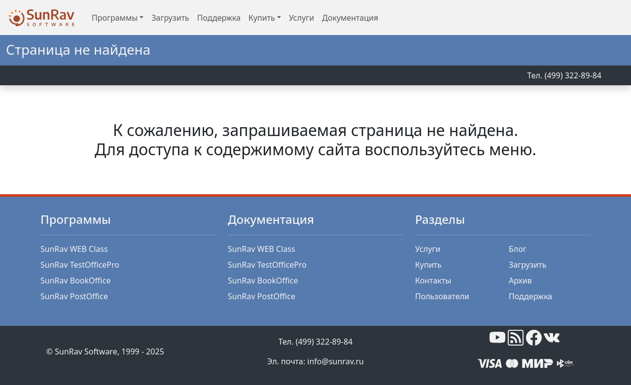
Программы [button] (115, 17)
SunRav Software (86, 351)
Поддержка (219, 17)
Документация (350, 17)
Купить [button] (261, 17)
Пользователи (442, 296)
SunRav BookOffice (75, 280)
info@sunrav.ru (335, 361)
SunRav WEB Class (74, 249)
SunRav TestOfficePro (79, 264)
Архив (520, 280)
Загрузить (170, 17)
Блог (517, 249)
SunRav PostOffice (74, 296)
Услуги (301, 17)
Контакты (433, 280)
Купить (428, 264)
